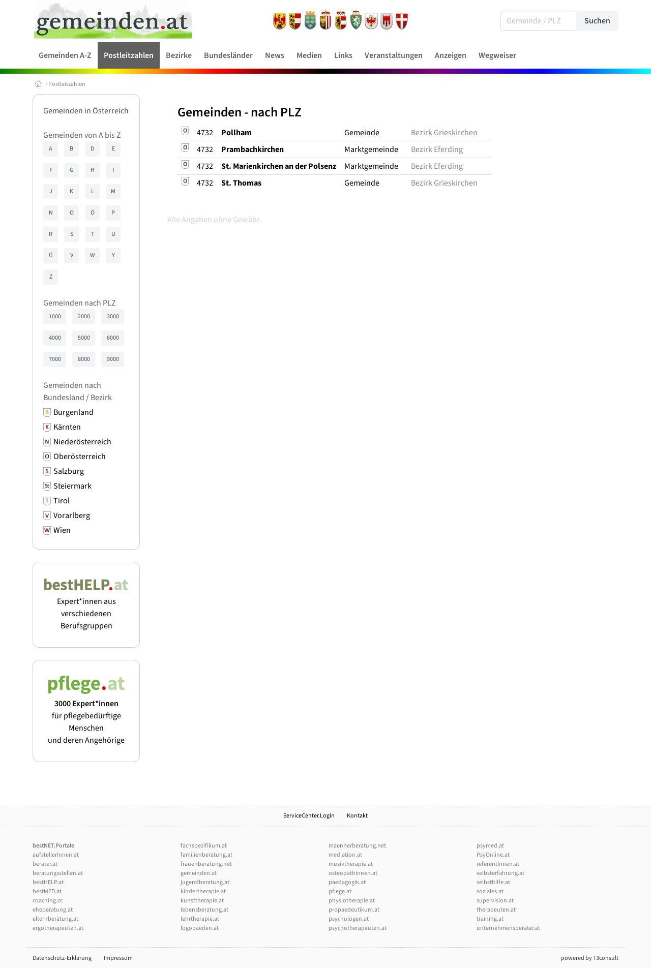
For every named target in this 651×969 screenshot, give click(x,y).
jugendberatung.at (205, 882)
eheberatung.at (53, 909)
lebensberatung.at (204, 909)
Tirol (61, 500)
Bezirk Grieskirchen (444, 132)
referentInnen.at (498, 864)
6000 (113, 338)
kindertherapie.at (203, 891)
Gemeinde (361, 132)
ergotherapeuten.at (58, 928)
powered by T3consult (589, 958)
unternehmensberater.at (508, 928)
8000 (84, 359)
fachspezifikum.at (204, 845)
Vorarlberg (71, 515)
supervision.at (495, 900)
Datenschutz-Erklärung (62, 958)
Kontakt (357, 815)
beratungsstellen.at (58, 873)
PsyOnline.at (493, 855)
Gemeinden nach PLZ (79, 303)
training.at (490, 919)
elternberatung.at (55, 919)
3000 (113, 316)
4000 (55, 338)
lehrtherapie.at (200, 919)
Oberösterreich (79, 456)
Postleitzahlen (66, 84)
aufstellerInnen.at (56, 855)
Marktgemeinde (371, 149)
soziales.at (490, 891)
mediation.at (345, 855)
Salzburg (68, 471)
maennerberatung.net (357, 845)
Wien (62, 530)
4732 (205, 132)
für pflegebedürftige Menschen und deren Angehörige (86, 716)
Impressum (118, 958)
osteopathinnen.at (353, 873)
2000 (84, 316)
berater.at (45, 864)
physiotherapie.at (352, 900)
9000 (113, 359)
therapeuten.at (496, 909)
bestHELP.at (48, 882)
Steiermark (72, 486)
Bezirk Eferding (437, 149)
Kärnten (67, 427)
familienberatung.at (206, 855)
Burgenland (73, 412)
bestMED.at (47, 891)
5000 (84, 338)
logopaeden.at (200, 928)
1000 (55, 316)
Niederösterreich (82, 441)
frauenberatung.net (206, 864)
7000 (55, 359)
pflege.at (340, 891)
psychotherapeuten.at (358, 928)
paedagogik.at (347, 882)
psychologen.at (349, 919)
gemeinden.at (199, 873)
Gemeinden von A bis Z (82, 135)
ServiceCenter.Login (309, 815)
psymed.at (490, 845)
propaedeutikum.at (354, 909)
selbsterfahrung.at (500, 873)
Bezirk (101, 397)
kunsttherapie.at (202, 900)
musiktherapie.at (351, 864)
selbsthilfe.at (493, 882)
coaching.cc (48, 900)
